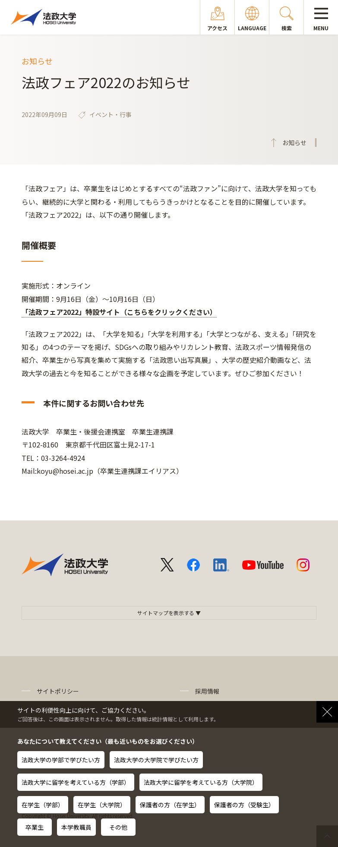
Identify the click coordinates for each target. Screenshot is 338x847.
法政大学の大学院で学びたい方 (156, 759)
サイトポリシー (58, 691)
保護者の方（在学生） (170, 804)
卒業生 (34, 827)
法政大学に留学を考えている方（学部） (76, 782)
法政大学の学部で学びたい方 (61, 759)
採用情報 (207, 691)
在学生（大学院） (102, 804)
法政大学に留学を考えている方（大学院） (201, 782)
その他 (118, 827)
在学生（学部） (43, 804)
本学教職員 (76, 827)
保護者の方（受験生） (244, 804)
